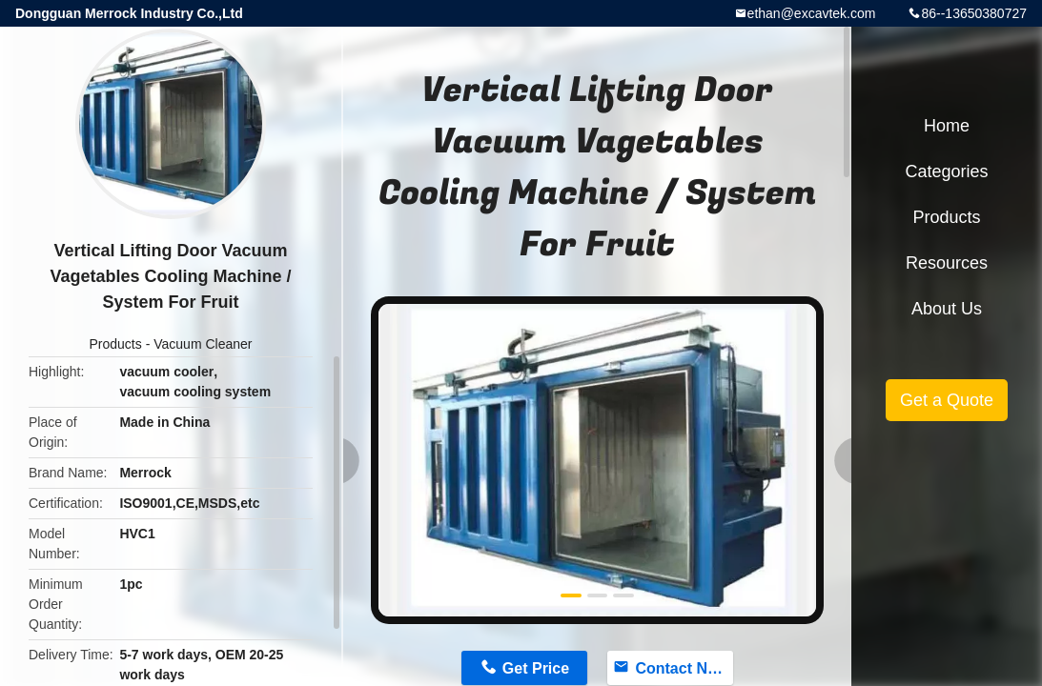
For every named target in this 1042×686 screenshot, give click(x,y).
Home (947, 125)
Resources (947, 262)
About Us (946, 308)
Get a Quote (946, 400)
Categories (946, 171)
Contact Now (681, 668)
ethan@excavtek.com (811, 13)
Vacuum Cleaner (202, 344)
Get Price (535, 668)
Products (116, 344)
